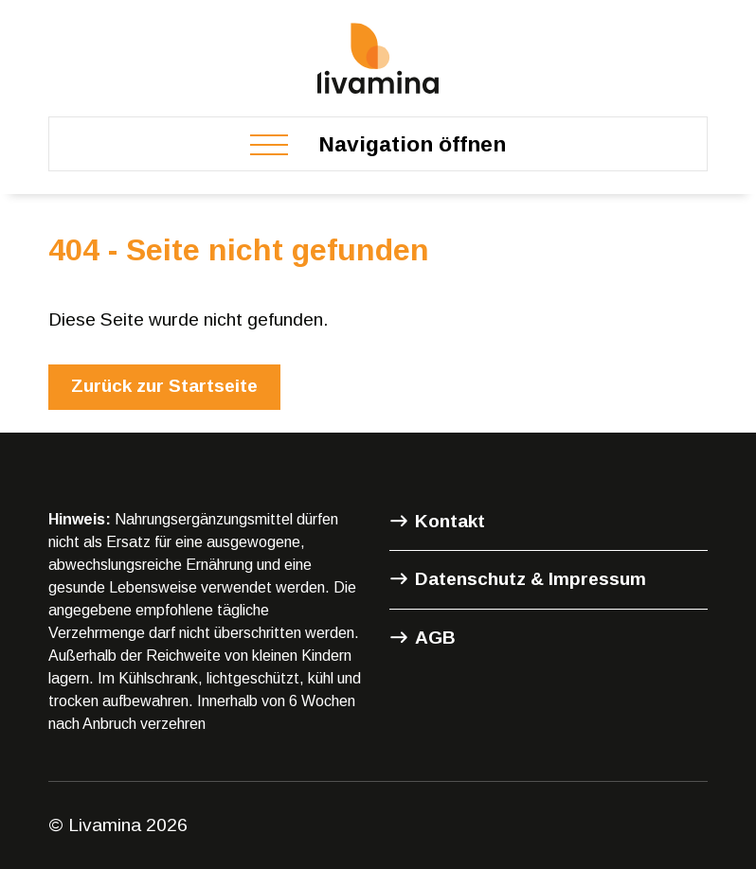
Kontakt (450, 521)
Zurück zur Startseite (164, 386)
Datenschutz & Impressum (530, 579)
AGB (435, 637)
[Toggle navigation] (378, 143)
